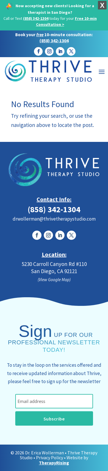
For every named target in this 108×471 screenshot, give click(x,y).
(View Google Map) (54, 279)
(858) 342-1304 (35, 18)
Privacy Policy (49, 457)
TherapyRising (54, 463)
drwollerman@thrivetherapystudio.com (54, 219)
